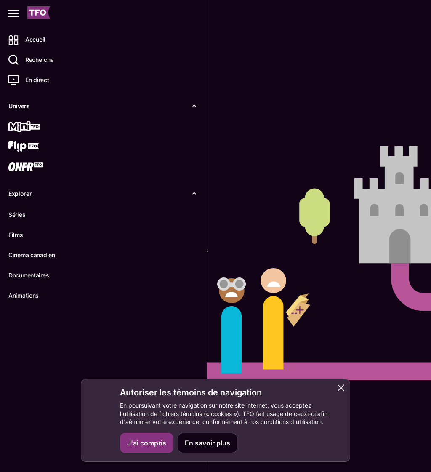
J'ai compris (146, 443)
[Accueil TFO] (38, 13)
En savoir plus (207, 443)
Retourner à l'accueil (143, 280)
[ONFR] (36, 167)
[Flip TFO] (36, 147)
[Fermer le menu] (13, 13)
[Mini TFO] (36, 127)
